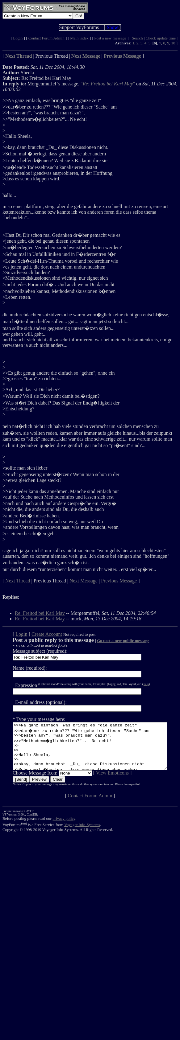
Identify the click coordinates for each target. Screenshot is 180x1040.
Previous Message (119, 580)
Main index (79, 38)
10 (173, 43)
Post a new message (110, 38)
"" (108, 83)
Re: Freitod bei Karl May (40, 613)
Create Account (38, 634)
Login (18, 38)
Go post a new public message (115, 640)
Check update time (161, 38)
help (138, 684)
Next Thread (17, 580)
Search (137, 38)
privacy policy (63, 827)
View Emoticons (104, 782)
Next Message (83, 580)
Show (112, 27)
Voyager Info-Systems (82, 834)
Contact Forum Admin (46, 38)
